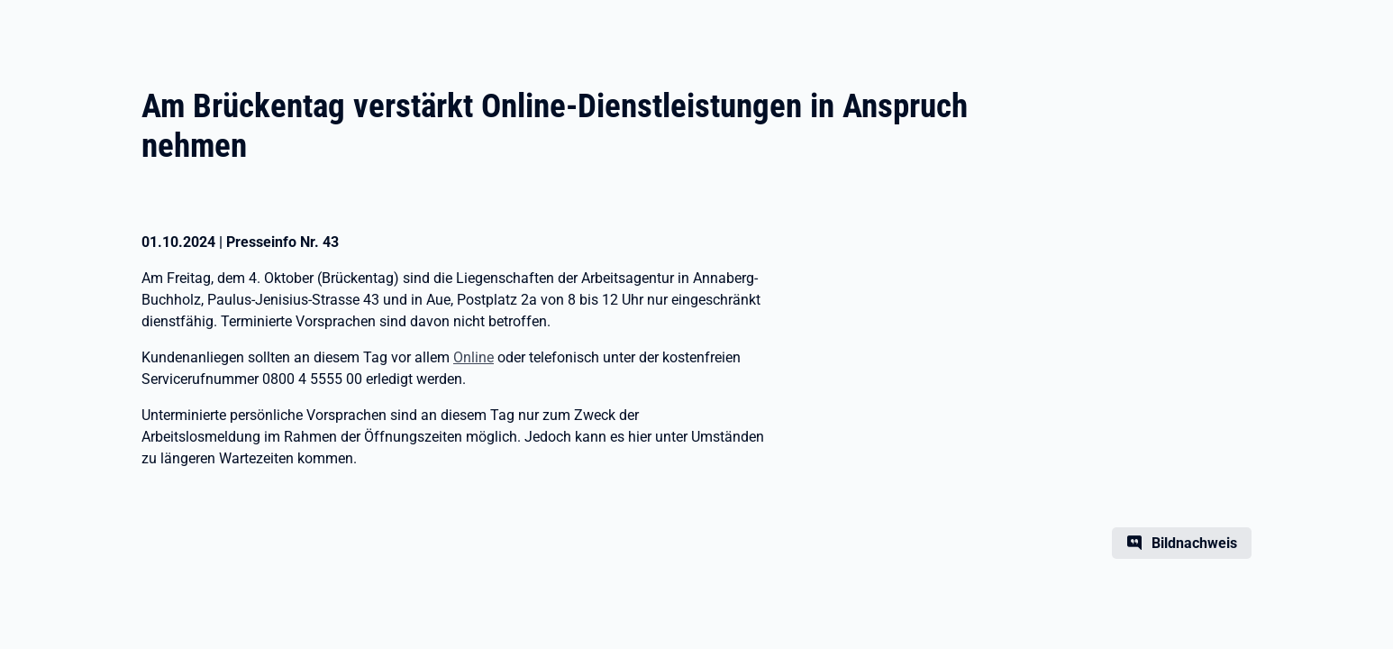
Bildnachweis (1194, 543)
